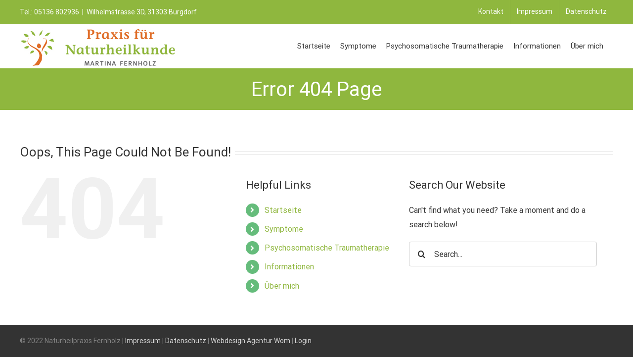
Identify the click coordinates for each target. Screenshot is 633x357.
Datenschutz (185, 341)
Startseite (283, 210)
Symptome (284, 229)
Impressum (143, 341)
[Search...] (503, 254)
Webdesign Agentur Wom (250, 341)
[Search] (421, 254)
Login (303, 341)
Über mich (282, 286)
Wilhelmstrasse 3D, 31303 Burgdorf (142, 12)
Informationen (289, 266)
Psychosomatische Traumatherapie (327, 248)
